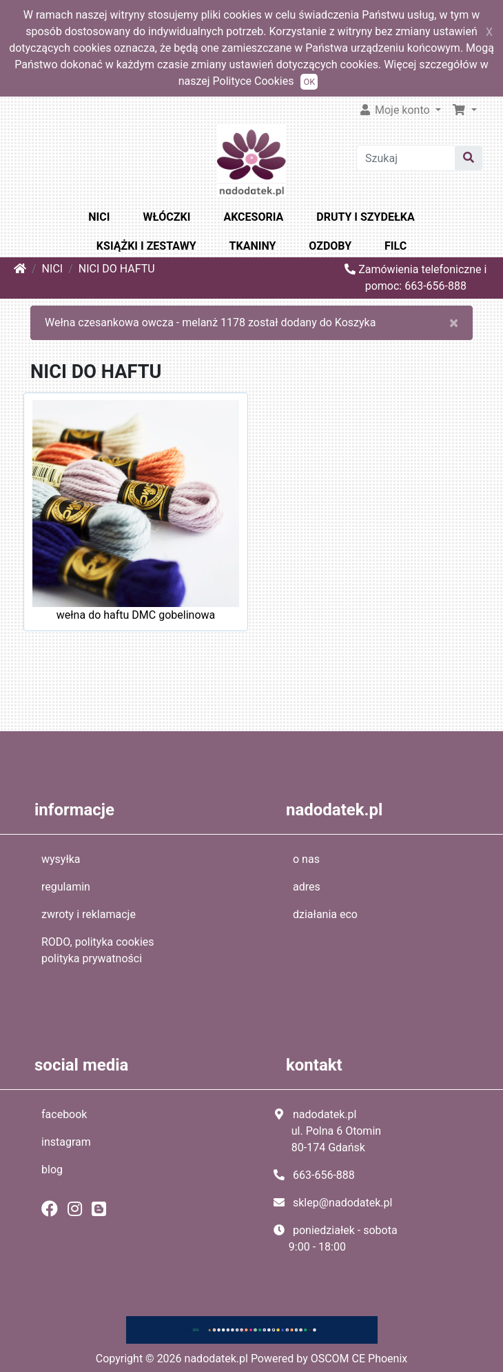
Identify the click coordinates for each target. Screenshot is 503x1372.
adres (306, 886)
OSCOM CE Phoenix (359, 1358)
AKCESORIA (253, 216)
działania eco (325, 914)
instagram (66, 1142)
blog (52, 1169)
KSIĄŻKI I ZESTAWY (146, 245)
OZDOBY (330, 245)
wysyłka (61, 859)
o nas (306, 859)
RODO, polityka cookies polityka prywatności (97, 950)
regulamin (65, 886)
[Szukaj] (405, 158)
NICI (99, 216)
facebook (64, 1114)
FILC (395, 245)
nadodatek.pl (216, 1358)
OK (309, 82)
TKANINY (252, 245)
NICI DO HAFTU (117, 268)
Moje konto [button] (395, 110)
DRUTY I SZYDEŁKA (365, 216)
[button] (464, 110)
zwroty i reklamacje (88, 914)
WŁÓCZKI (166, 216)
